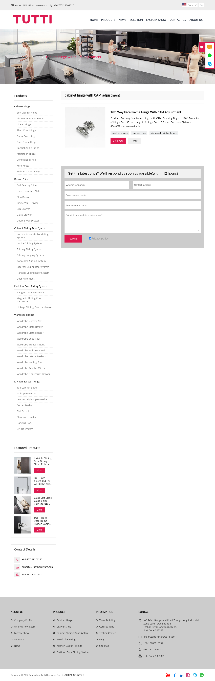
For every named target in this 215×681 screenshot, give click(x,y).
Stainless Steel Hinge (28, 171)
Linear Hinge (24, 124)
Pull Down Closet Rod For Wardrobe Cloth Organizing (43, 481)
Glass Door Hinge (26, 136)
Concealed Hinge (26, 159)
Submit (73, 238)
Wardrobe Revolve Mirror (31, 368)
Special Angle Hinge (28, 148)
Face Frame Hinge (27, 142)
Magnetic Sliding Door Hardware (29, 300)
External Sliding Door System (33, 266)
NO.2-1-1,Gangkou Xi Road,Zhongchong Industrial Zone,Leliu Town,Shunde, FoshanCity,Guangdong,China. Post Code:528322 (171, 625)
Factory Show (156, 20)
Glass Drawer (24, 214)
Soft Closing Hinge (27, 112)
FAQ (101, 639)
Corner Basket (25, 405)
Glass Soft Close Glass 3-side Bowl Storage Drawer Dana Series (43, 501)
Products (108, 20)
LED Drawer (23, 208)
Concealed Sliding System (31, 261)
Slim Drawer (24, 197)
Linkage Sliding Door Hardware (34, 307)
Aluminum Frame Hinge (30, 118)
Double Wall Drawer (28, 220)
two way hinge (139, 133)
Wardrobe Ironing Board (30, 362)
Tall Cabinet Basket (27, 387)
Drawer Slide (21, 179)
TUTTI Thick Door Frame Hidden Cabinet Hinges (43, 521)
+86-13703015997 (153, 643)
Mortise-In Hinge (26, 153)
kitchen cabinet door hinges (164, 133)
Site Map (104, 646)
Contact (144, 612)
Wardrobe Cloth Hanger (30, 332)
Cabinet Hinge (22, 106)
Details (135, 141)
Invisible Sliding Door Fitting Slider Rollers (43, 461)
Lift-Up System (25, 428)
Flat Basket (23, 411)
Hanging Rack (24, 423)
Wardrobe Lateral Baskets (31, 356)
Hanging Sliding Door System (33, 272)
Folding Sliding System (29, 249)
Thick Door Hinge (26, 130)
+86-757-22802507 (32, 574)
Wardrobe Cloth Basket (30, 326)
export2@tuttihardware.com (31, 5)
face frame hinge (120, 133)
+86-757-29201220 (64, 5)
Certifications (106, 626)
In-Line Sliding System (29, 243)
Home (94, 20)
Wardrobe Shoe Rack (28, 338)
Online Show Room (24, 626)
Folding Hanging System (30, 255)
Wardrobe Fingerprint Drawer (33, 374)
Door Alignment (25, 278)
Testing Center (107, 633)
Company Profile (23, 620)
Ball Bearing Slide (27, 185)
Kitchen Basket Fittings (27, 381)
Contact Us (178, 20)
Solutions (19, 639)
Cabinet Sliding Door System (30, 228)
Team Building (107, 620)
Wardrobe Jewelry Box (29, 321)
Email (118, 141)
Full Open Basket (26, 393)
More (39, 470)
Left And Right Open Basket (32, 399)
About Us (196, 20)
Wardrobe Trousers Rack (31, 344)
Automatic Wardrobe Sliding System (33, 236)
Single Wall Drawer (27, 203)
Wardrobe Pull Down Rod (31, 350)
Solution (136, 20)
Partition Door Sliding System (30, 286)
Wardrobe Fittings (24, 314)
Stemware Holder (26, 417)
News (122, 20)
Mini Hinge (23, 165)
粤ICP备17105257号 (74, 675)
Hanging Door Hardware (30, 292)
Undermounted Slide (28, 191)
